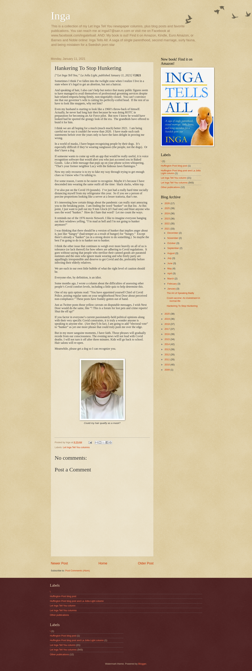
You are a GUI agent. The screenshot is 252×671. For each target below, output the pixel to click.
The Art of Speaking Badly (180, 293)
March (170, 278)
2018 (167, 324)
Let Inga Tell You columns (76, 447)
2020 (167, 313)
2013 (167, 349)
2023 (167, 218)
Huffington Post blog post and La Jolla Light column (77, 601)
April (170, 273)
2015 (167, 339)
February (172, 283)
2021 (167, 228)
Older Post (146, 563)
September (173, 248)
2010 (167, 364)
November (173, 238)
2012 (167, 354)
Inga (60, 16)
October (171, 243)
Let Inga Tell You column (173, 177)
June (170, 263)
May (169, 268)
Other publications (170, 187)
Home (102, 563)
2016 (167, 334)
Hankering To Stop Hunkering (182, 305)
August (171, 253)
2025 (167, 208)
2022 (167, 223)
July (169, 258)
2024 (167, 213)
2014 (167, 344)
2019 (167, 319)
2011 (167, 359)
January (171, 288)
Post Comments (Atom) (77, 570)
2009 (167, 369)
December (173, 232)
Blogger (142, 663)
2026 (167, 203)
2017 (167, 329)
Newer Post (59, 563)
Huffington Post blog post (174, 165)
